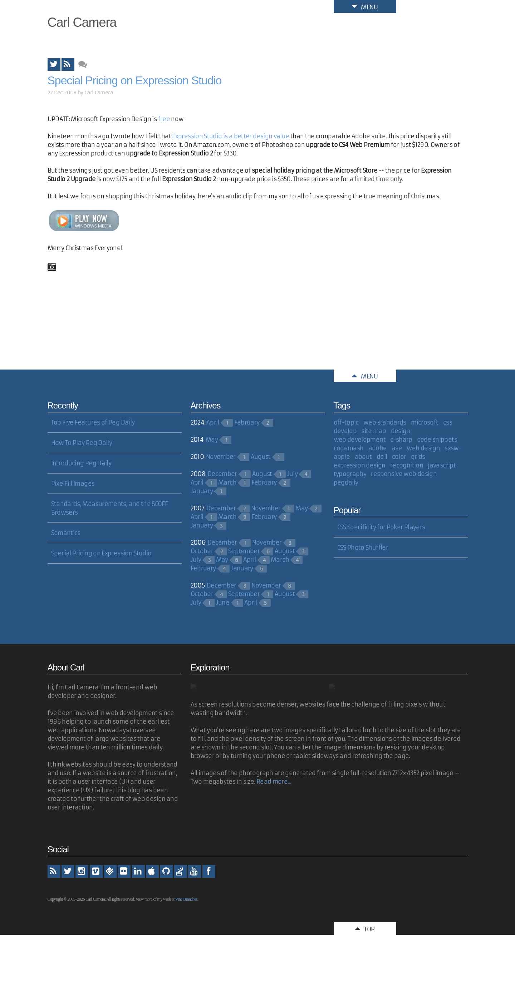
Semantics (65, 532)
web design (423, 448)
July (292, 473)
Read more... (273, 781)
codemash (349, 448)
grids (418, 456)
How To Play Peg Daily (81, 442)
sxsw (451, 448)
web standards (384, 422)
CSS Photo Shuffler (362, 547)
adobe (377, 448)
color (399, 456)
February (247, 422)
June (222, 602)
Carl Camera (82, 22)
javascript (442, 465)
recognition (406, 465)
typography (350, 473)
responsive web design (404, 473)
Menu (365, 6)
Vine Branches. (186, 899)
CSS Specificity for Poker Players (381, 527)
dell (382, 456)
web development (360, 439)
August (261, 456)
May (212, 439)
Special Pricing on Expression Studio (135, 80)
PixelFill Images (73, 483)
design (400, 431)
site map (373, 431)
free (164, 119)
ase (397, 448)
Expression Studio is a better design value (230, 136)
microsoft (424, 422)
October (202, 551)
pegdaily (346, 482)
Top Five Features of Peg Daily (93, 422)
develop (345, 431)
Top (364, 928)
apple (342, 456)
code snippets (437, 439)
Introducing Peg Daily (81, 463)
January (202, 491)
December (222, 473)
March (227, 482)
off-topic (346, 422)
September (244, 551)
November (221, 456)
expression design (360, 465)
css (447, 422)
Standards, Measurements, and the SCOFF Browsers (109, 508)
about (363, 456)
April (212, 422)
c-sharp (401, 439)
